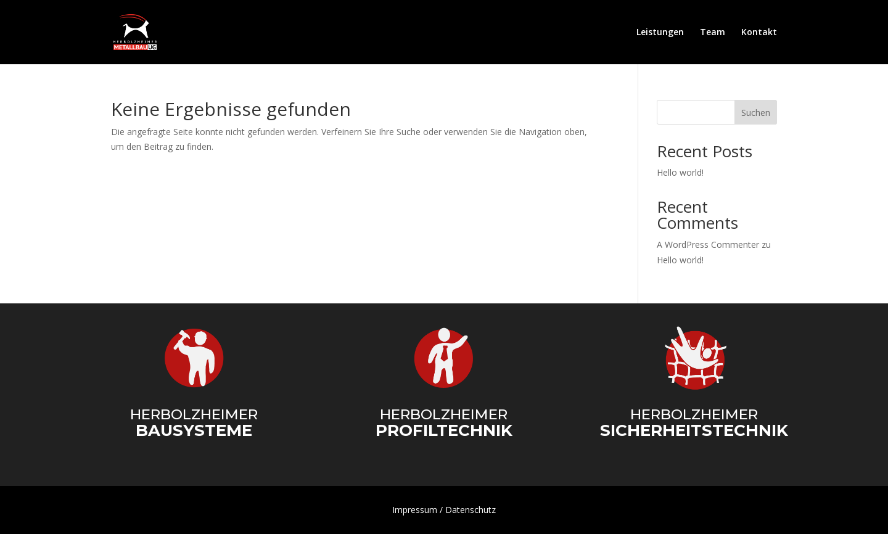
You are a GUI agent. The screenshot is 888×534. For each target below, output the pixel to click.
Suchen (755, 112)
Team (712, 33)
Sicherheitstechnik (694, 430)
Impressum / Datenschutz (444, 510)
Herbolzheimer (194, 414)
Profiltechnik (444, 430)
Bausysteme (194, 430)
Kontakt (759, 33)
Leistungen (660, 33)
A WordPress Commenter (708, 244)
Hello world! (680, 172)
